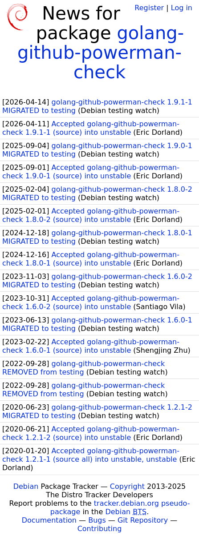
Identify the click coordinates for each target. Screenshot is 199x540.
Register (149, 8)
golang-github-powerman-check (100, 52)
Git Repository (143, 520)
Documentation (49, 520)
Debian (26, 486)
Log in (181, 8)
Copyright (127, 486)
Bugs (97, 520)
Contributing (99, 528)
